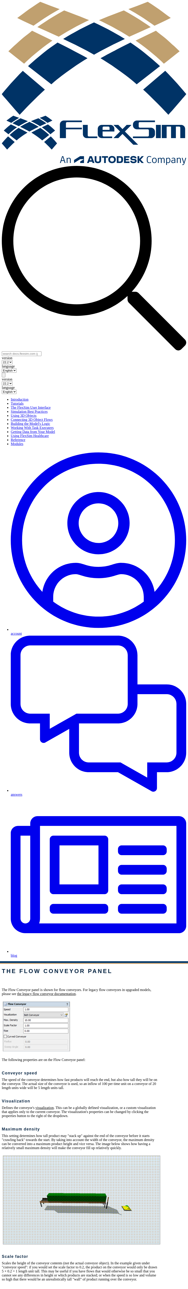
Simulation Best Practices (29, 411)
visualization (44, 1108)
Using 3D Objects (24, 415)
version (7, 358)
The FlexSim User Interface (31, 407)
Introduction (19, 399)
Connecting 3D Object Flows (32, 420)
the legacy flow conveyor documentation (46, 994)
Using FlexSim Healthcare (30, 436)
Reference (18, 440)
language (8, 366)
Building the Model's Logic (30, 424)
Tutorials (17, 403)
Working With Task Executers (32, 428)
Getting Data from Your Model (33, 432)
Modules (17, 444)
